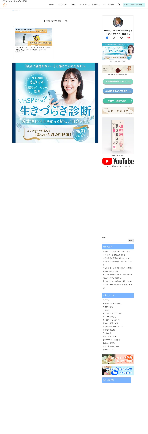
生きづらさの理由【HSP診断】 (134, 4)
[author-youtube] (129, 38)
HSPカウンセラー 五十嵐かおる (118, 30)
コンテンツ (83, 4)
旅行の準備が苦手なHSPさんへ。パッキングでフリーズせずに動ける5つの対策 (118, 261)
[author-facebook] (107, 38)
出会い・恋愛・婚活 (110, 323)
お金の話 (106, 310)
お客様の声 (63, 4)
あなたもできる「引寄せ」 (113, 303)
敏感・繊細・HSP (109, 336)
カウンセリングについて (112, 313)
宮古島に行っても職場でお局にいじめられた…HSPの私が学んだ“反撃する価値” (117, 284)
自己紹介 (95, 4)
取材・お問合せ (108, 4)
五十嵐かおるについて (111, 320)
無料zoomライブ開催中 (112, 340)
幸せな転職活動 (109, 330)
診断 (73, 4)
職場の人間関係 (109, 343)
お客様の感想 (108, 307)
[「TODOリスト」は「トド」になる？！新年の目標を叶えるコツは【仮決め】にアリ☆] (33, 37)
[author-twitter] (114, 38)
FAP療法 (106, 300)
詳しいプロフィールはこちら (118, 34)
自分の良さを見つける (111, 346)
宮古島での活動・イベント (113, 326)
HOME (51, 4)
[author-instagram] (121, 38)
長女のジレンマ (109, 350)
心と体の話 (107, 333)
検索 (104, 237)
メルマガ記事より (109, 317)
